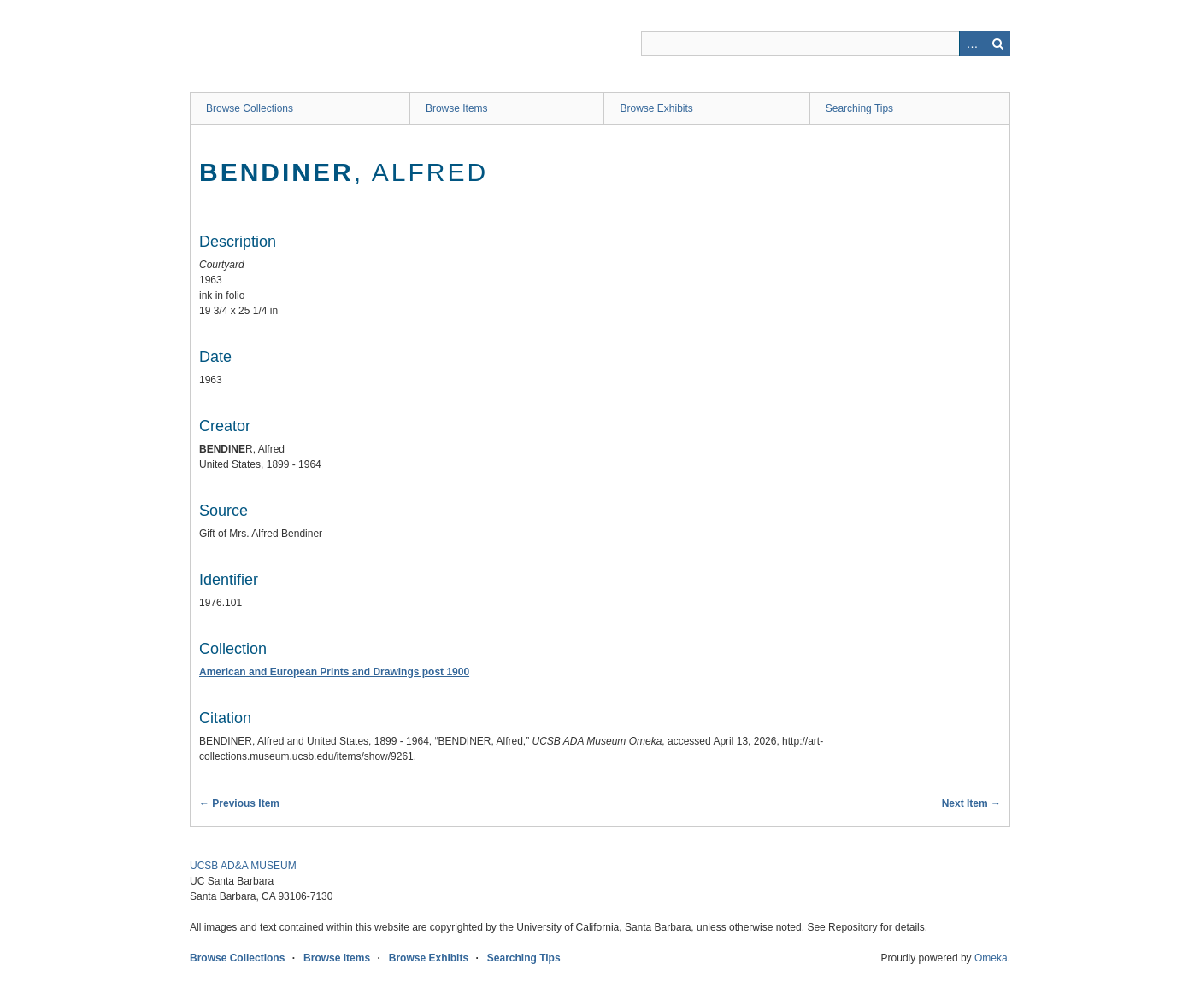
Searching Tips (859, 108)
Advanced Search (972, 43)
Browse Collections (249, 108)
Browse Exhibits (656, 108)
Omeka (991, 958)
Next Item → (971, 803)
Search (997, 43)
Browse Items (457, 108)
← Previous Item (239, 803)
